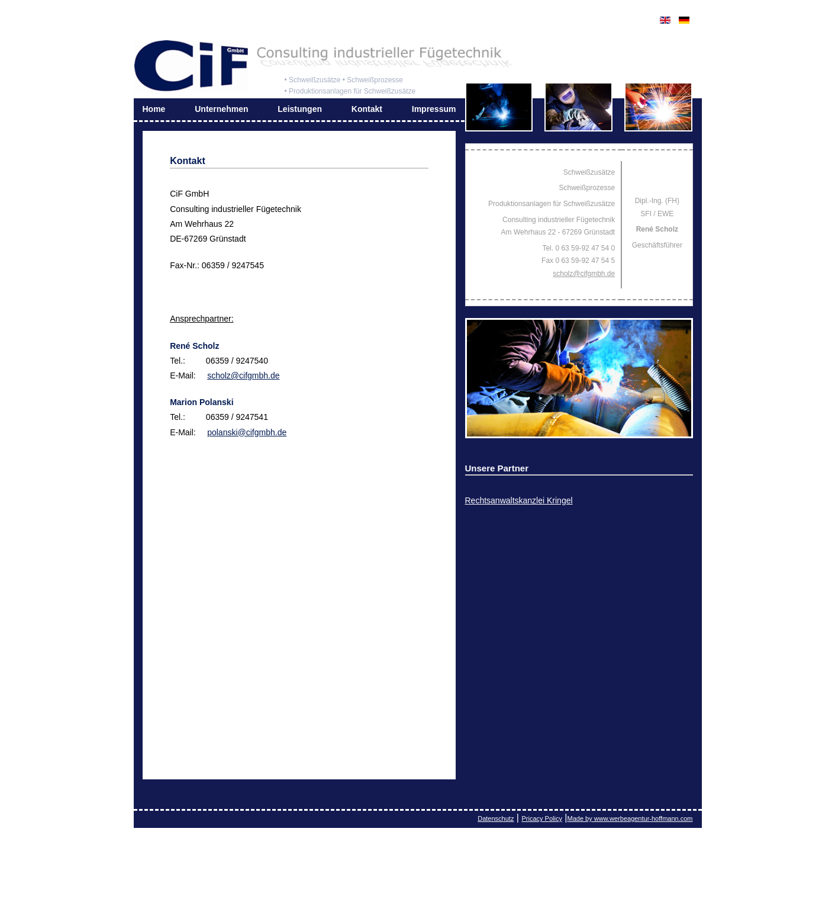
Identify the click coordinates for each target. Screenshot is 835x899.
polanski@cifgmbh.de (246, 432)
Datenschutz (496, 818)
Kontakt (367, 109)
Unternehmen (221, 109)
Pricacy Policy (541, 818)
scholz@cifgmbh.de (243, 375)
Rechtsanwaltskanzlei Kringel (519, 500)
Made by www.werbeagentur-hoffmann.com (630, 818)
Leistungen (300, 109)
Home (154, 109)
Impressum (434, 109)
